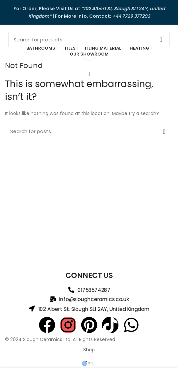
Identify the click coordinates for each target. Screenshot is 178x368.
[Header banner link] (89, 12)
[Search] (89, 39)
